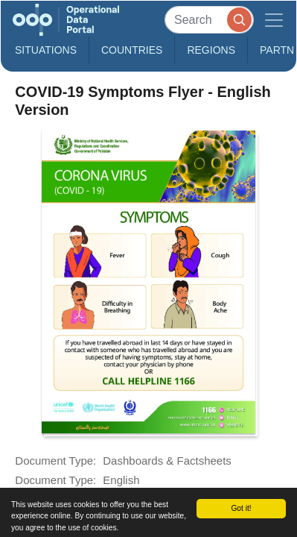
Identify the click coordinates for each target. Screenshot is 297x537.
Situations (46, 50)
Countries (131, 50)
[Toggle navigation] (274, 20)
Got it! (241, 508)
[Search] (209, 20)
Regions (211, 50)
